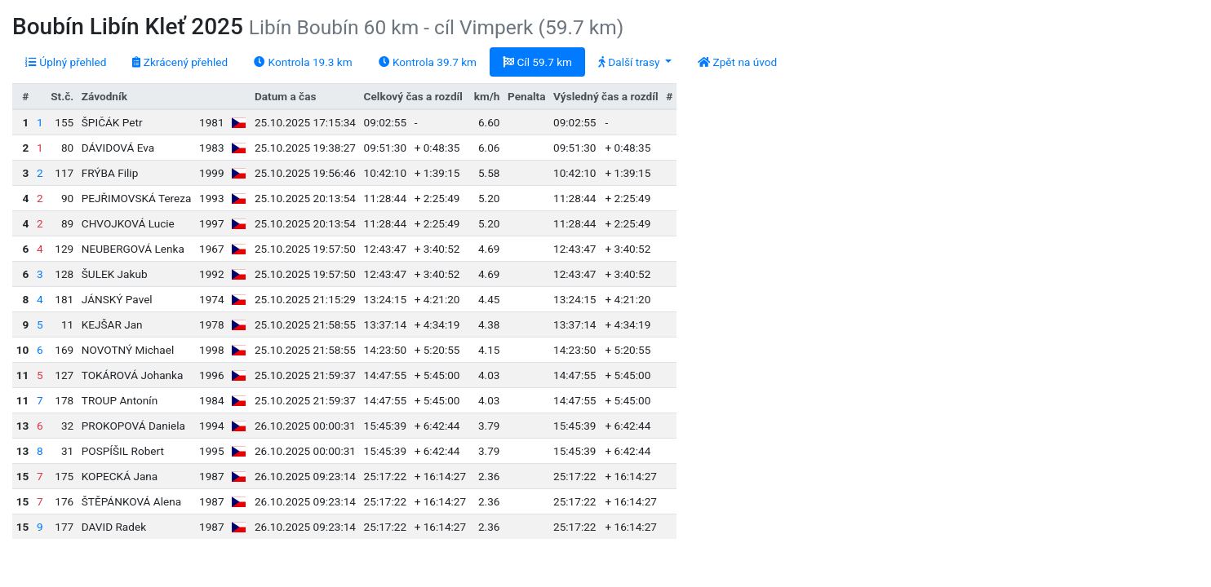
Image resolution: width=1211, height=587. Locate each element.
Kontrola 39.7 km (428, 61)
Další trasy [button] (630, 61)
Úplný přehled (65, 61)
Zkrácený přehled (180, 61)
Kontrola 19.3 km (303, 61)
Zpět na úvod (737, 61)
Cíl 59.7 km (537, 61)
